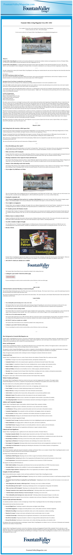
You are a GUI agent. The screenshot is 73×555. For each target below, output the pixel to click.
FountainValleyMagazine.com (19, 4)
